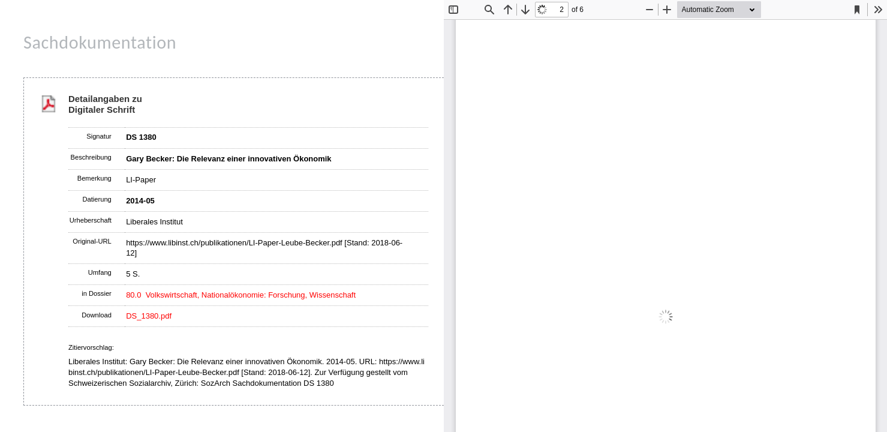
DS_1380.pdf (149, 315)
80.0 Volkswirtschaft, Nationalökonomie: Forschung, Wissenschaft (241, 294)
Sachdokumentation (99, 42)
